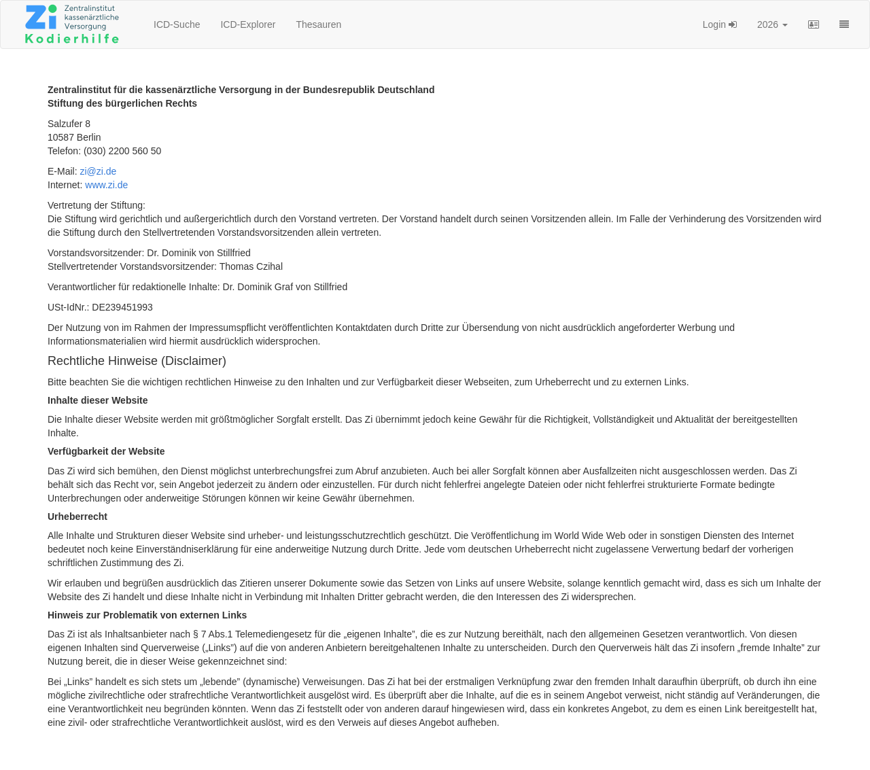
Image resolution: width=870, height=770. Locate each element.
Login (720, 24)
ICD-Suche (177, 24)
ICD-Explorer (247, 24)
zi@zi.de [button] (98, 171)
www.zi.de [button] (106, 184)
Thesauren (318, 24)
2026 (772, 24)
